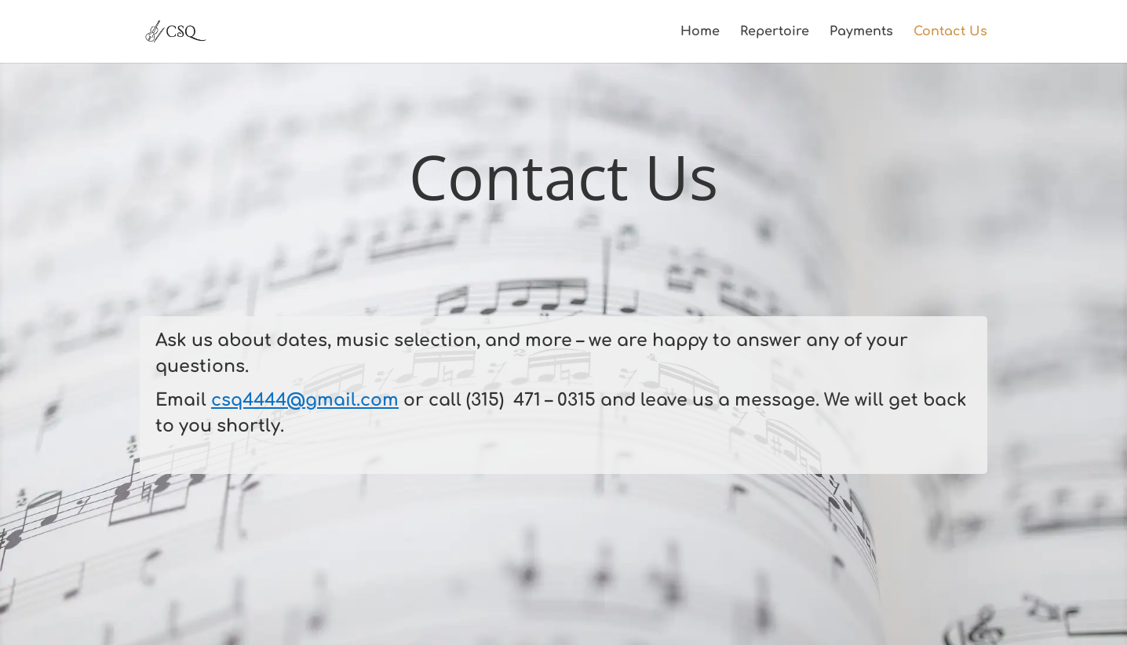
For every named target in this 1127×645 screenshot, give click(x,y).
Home (700, 32)
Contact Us (950, 32)
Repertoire (774, 32)
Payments (861, 32)
